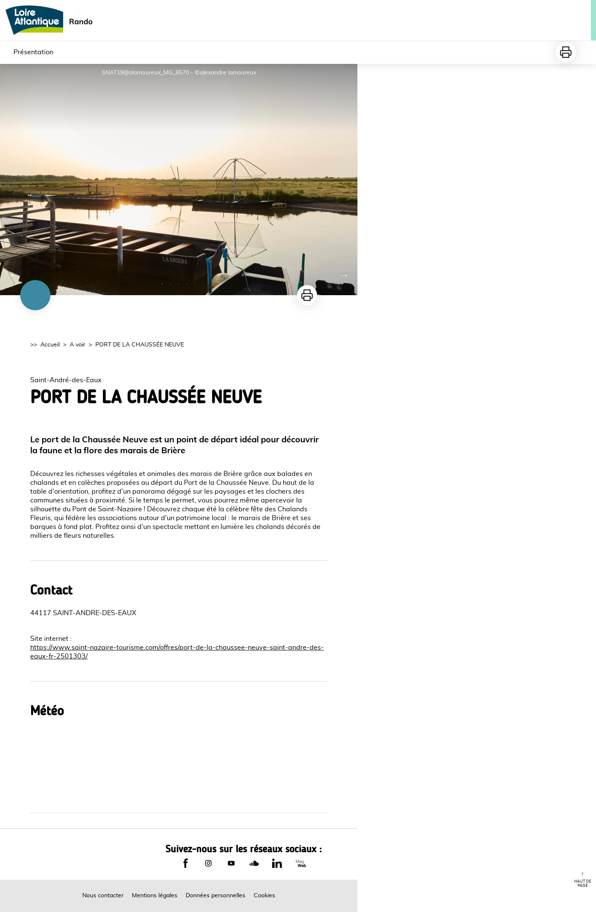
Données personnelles (215, 896)
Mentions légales (154, 896)
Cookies (264, 896)
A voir (77, 345)
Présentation (33, 52)
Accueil (50, 345)
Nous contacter (102, 896)
